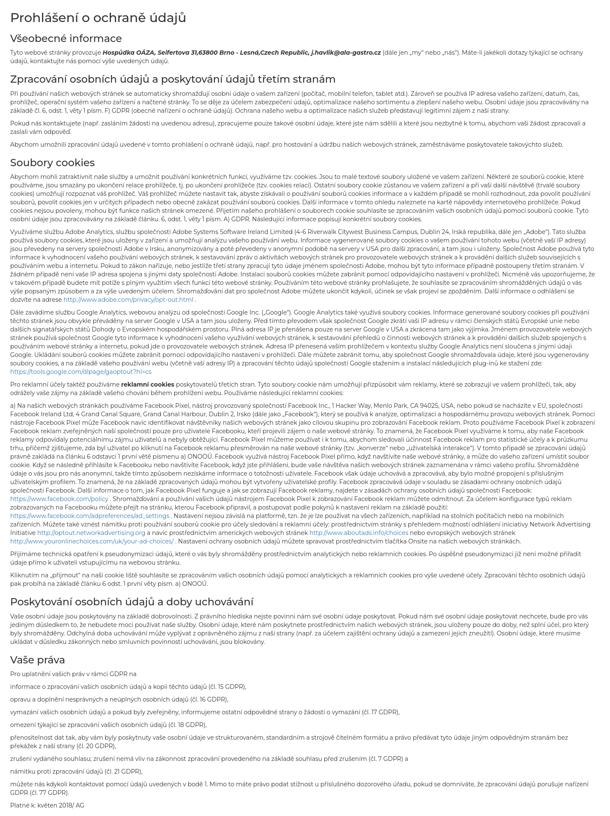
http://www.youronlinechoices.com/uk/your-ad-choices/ (92, 541)
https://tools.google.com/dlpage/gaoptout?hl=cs (81, 372)
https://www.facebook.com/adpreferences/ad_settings (90, 516)
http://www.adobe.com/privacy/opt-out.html (129, 300)
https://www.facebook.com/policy (60, 499)
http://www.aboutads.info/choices (360, 533)
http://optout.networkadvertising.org (92, 533)
